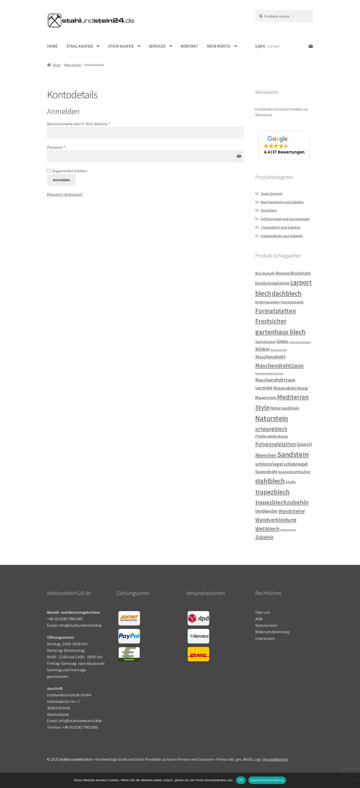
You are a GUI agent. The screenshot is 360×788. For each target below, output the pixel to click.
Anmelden (61, 179)
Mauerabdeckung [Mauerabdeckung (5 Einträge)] (290, 388)
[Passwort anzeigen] (239, 156)
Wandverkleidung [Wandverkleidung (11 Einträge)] (275, 519)
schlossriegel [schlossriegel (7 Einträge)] (269, 464)
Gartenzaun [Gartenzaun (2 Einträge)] (265, 341)
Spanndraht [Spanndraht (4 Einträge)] (266, 472)
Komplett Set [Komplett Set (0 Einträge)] (279, 350)
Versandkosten (275, 759)
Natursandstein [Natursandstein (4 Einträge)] (284, 408)
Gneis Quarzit (271, 193)
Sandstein (269, 210)
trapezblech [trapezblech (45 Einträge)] (272, 492)
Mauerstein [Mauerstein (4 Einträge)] (265, 397)
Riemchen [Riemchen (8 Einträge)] (265, 455)
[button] (284, 145)
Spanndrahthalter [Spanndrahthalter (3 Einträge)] (294, 472)
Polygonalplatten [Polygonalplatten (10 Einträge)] (275, 444)
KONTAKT (189, 46)
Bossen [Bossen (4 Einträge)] (283, 273)
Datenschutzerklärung (267, 780)
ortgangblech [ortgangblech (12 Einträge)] (271, 428)
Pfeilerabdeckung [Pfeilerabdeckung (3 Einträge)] (271, 436)
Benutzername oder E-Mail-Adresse (89, 123)
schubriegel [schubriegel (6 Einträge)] (296, 464)
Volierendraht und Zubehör (282, 236)
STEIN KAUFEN (121, 46)
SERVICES (157, 46)
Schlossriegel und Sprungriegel (285, 219)
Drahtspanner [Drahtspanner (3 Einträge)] (267, 302)
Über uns (262, 612)
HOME (52, 46)
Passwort (66, 147)
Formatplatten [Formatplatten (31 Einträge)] (275, 311)
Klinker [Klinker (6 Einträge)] (262, 349)
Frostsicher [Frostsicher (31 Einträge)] (270, 321)
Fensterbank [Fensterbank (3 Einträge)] (292, 302)
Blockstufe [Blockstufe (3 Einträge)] (265, 273)
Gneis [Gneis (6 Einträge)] (282, 341)
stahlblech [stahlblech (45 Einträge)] (270, 481)
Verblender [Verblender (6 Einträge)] (266, 511)
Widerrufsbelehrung (272, 631)
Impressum (265, 638)
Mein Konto (72, 65)
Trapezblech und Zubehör (280, 227)
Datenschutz (266, 625)
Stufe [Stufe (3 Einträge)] (291, 482)
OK (240, 780)
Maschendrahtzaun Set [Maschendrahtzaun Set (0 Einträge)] (269, 373)
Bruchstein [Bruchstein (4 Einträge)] (300, 273)
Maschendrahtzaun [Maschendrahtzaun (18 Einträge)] (279, 365)
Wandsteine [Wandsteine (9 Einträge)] (291, 511)
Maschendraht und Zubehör (282, 202)
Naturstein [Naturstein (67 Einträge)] (271, 418)
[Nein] (353, 780)
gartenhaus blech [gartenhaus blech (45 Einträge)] (280, 332)
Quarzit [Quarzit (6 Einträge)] (304, 444)
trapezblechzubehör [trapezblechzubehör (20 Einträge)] (282, 502)
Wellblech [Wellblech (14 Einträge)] (267, 528)
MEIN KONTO (218, 46)
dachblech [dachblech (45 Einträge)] (287, 293)
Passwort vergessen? (65, 194)
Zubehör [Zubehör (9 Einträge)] (264, 537)
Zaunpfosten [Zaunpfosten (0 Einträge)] (288, 529)
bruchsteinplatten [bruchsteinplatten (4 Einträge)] (272, 283)
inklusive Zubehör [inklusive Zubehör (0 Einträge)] (300, 342)
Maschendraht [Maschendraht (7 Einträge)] (270, 357)
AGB (258, 618)
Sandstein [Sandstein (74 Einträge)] (293, 454)
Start (56, 65)
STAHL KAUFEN (79, 46)
